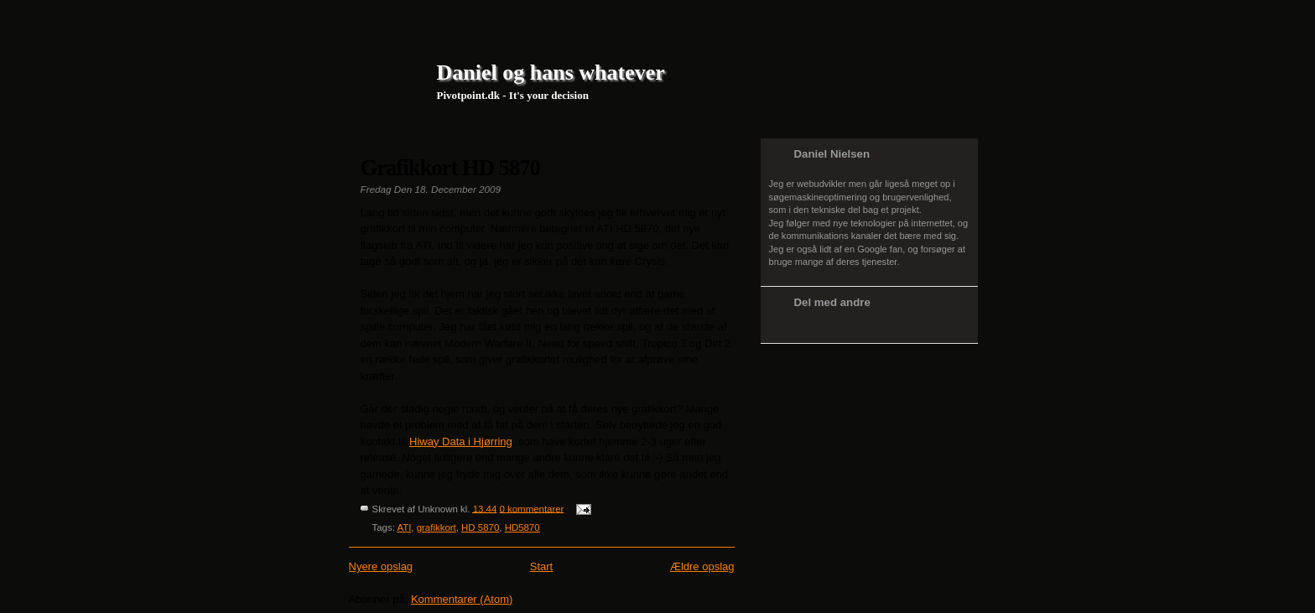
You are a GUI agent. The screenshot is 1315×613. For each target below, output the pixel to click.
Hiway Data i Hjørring (460, 441)
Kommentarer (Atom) (461, 599)
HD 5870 (480, 527)
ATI (404, 527)
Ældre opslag (702, 566)
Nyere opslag (381, 566)
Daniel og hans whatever (551, 72)
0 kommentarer (531, 508)
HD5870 (522, 527)
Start (541, 566)
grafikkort (436, 527)
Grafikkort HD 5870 (450, 167)
